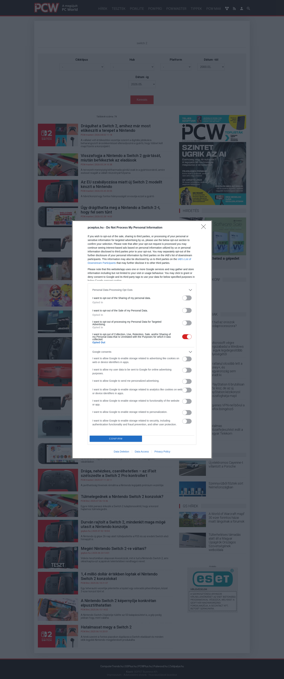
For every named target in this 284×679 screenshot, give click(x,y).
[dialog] (142, 339)
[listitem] (142, 290)
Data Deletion (121, 451)
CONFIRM (116, 438)
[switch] (187, 298)
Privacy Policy (162, 451)
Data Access (142, 451)
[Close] (204, 227)
